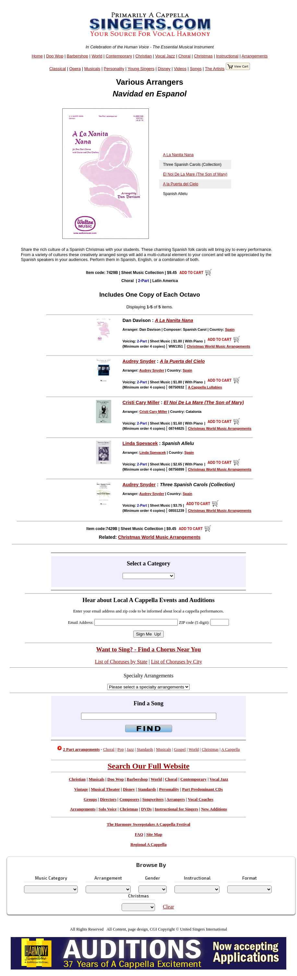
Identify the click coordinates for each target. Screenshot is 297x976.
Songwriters (153, 799)
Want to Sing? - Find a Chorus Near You (148, 649)
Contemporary (119, 56)
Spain (229, 329)
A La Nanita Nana (178, 155)
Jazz (130, 749)
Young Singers (140, 68)
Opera (75, 68)
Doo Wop (54, 56)
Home (37, 56)
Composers (129, 799)
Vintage (81, 789)
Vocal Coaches (200, 799)
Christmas (203, 56)
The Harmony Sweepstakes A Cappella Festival (148, 824)
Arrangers (175, 799)
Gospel (180, 749)
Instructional (227, 56)
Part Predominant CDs (202, 789)
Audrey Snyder (139, 361)
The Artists (214, 68)
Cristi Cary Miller (141, 402)
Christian (144, 56)
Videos (180, 68)
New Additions (214, 809)
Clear (168, 906)
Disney (164, 68)
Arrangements (254, 56)
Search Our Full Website (149, 766)
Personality (114, 68)
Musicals (92, 68)
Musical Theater (105, 789)
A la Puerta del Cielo (180, 184)
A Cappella (230, 749)
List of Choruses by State (121, 661)
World (96, 56)
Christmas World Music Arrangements (159, 537)
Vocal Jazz (165, 56)
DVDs (146, 809)
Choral (184, 56)
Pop (120, 749)
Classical (57, 68)
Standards (145, 749)
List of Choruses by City (176, 661)
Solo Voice (108, 809)
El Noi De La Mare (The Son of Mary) (195, 174)
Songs (196, 68)
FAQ (139, 834)
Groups (90, 799)
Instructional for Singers (176, 809)
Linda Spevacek (140, 443)
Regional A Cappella (148, 844)
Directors (108, 799)
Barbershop (77, 56)
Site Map (154, 834)
